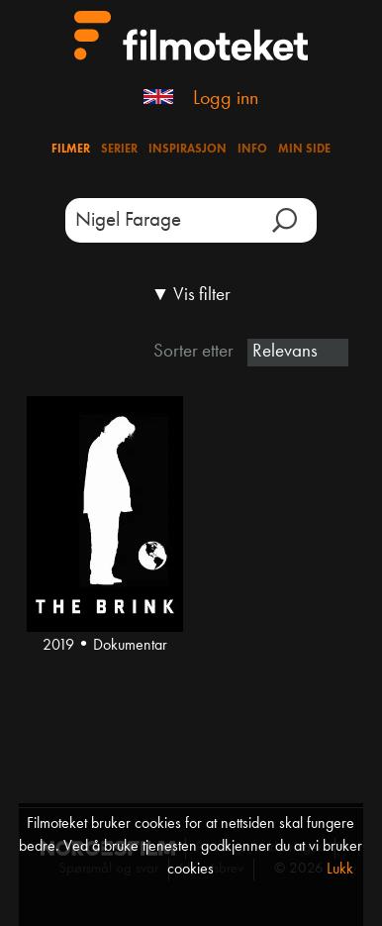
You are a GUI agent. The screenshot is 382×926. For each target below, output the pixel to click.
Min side (304, 149)
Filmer (70, 149)
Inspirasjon (187, 149)
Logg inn (225, 99)
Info (252, 149)
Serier (119, 149)
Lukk (340, 869)
